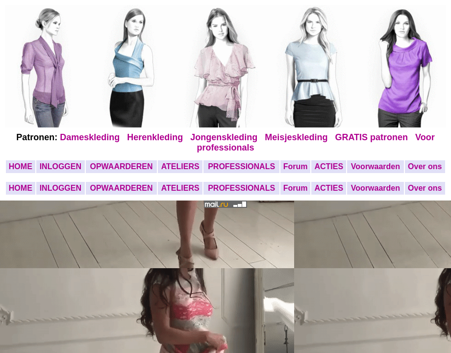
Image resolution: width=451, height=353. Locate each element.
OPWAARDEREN (121, 166)
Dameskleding (92, 137)
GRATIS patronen (374, 137)
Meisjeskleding (297, 137)
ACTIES (328, 166)
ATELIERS (180, 166)
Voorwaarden (375, 166)
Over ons (425, 166)
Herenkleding (156, 137)
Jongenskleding (225, 137)
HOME (20, 166)
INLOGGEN (60, 166)
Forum (295, 166)
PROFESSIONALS (241, 166)
